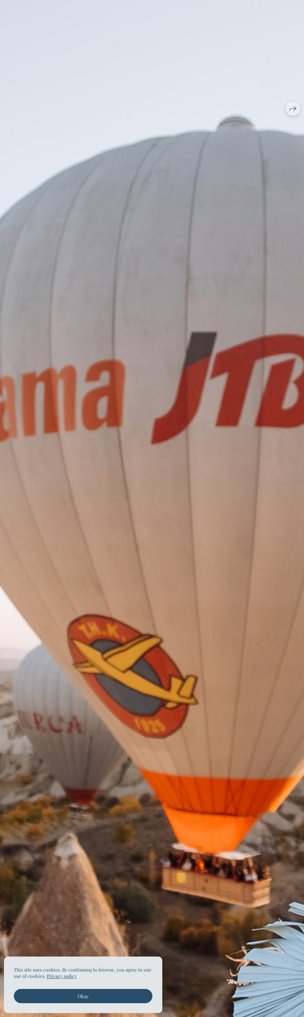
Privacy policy (62, 976)
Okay (83, 996)
